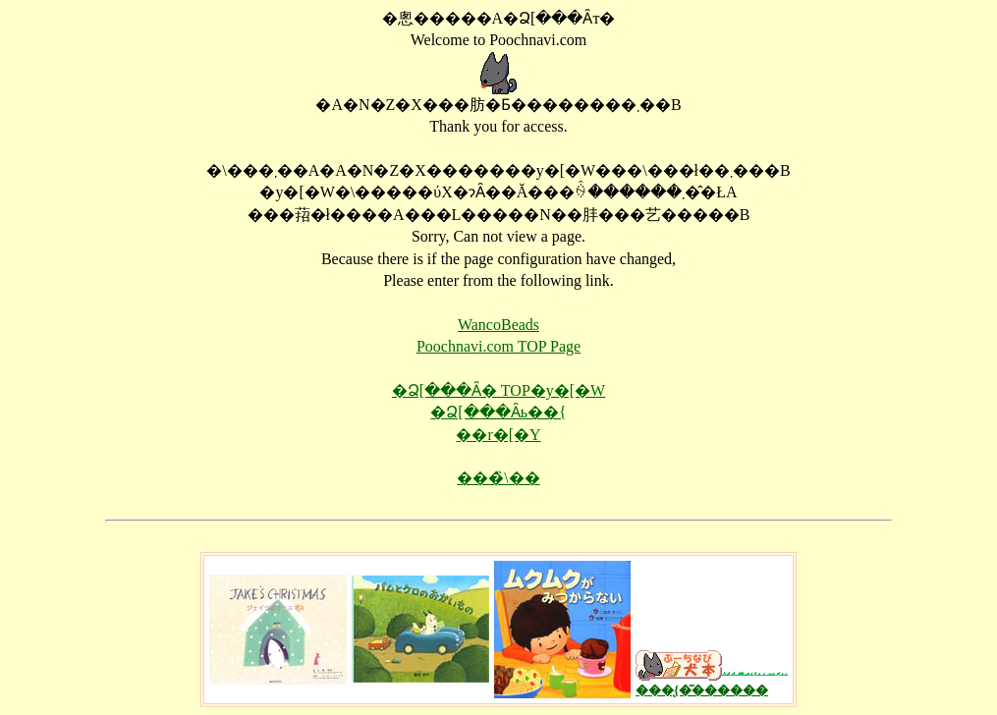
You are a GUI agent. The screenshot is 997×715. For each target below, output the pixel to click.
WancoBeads (498, 324)
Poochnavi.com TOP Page (498, 346)
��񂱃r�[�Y (498, 434)
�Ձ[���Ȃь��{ (498, 412)
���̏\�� (498, 477)
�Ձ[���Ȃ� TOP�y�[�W (498, 390)
